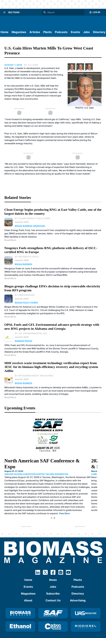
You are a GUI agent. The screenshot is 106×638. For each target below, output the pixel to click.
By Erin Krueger (25, 295)
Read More (10, 240)
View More (64, 504)
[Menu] (4, 12)
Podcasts (61, 32)
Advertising (78, 594)
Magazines (19, 32)
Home (4, 32)
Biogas (18, 226)
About (28, 594)
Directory (99, 32)
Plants (47, 32)
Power (34, 302)
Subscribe (53, 587)
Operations (39, 226)
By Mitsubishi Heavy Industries (34, 375)
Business (27, 226)
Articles (34, 32)
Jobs (86, 32)
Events (75, 32)
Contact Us (53, 594)
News (53, 573)
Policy (26, 302)
